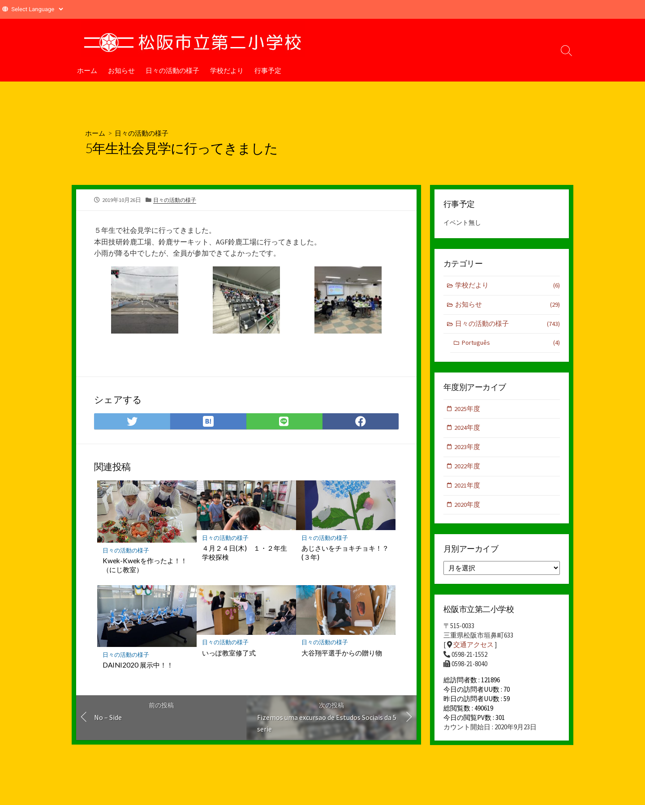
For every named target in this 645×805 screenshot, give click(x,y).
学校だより (227, 70)
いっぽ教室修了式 (229, 653)
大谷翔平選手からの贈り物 (341, 653)
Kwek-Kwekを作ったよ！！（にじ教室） (145, 565)
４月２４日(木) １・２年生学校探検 (244, 553)
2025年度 (468, 410)
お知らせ (121, 70)
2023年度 (468, 449)
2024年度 (468, 430)
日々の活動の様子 (172, 70)
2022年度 (468, 469)
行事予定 (267, 70)
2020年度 (468, 508)
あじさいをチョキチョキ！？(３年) (345, 553)
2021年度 (468, 488)
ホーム (87, 70)
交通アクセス (473, 648)
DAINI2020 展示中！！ (138, 666)
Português (510, 344)
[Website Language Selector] (36, 9)
